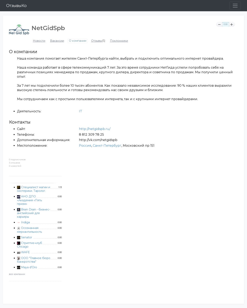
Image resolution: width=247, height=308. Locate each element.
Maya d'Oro (29, 267)
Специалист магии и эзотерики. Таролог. (33, 189)
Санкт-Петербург (107, 145)
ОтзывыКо (16, 5)
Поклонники (119, 41)
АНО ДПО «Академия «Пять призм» (29, 200)
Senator (26, 237)
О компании (77, 41)
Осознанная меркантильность (29, 229)
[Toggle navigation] (235, 6)
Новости (39, 41)
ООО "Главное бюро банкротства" (33, 259)
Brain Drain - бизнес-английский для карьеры (33, 213)
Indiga (25, 222)
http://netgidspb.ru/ (94, 129)
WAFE (25, 252)
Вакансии (57, 41)
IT (80, 111)
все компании (17, 274)
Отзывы (96, 41)
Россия (85, 145)
